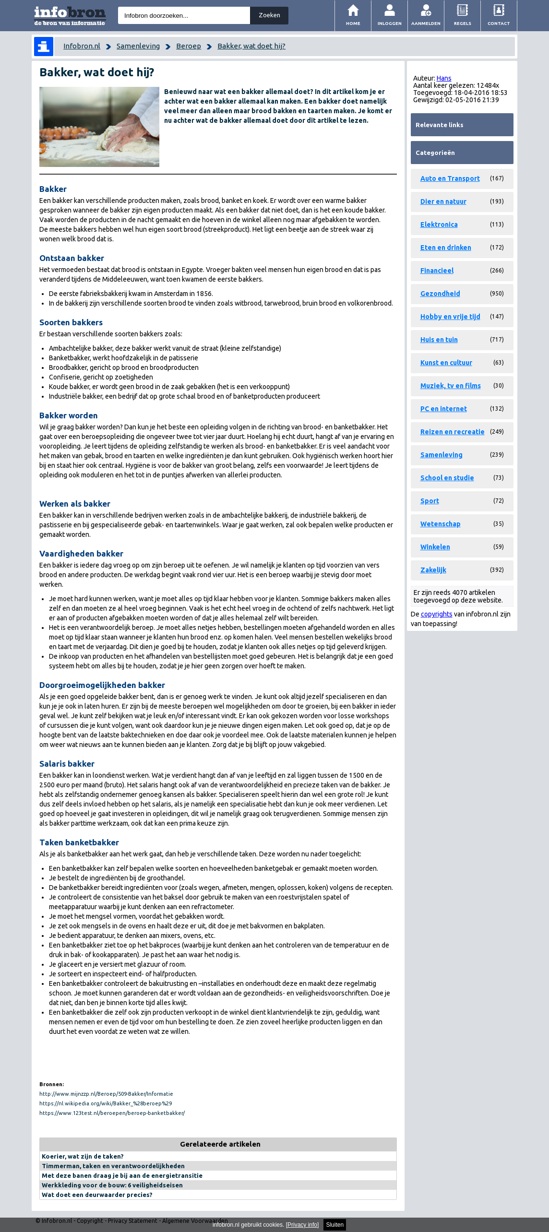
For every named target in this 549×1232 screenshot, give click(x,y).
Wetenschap (440, 524)
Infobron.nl (81, 46)
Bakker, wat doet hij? (251, 46)
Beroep (188, 46)
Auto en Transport (450, 178)
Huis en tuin (439, 340)
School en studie (447, 478)
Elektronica (439, 224)
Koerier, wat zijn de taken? (83, 1156)
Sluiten (335, 1224)
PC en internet (443, 409)
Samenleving (138, 46)
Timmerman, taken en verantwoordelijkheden (113, 1165)
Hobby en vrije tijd (450, 316)
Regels (462, 23)
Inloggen (390, 23)
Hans (444, 78)
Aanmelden (426, 23)
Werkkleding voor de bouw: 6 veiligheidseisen (112, 1185)
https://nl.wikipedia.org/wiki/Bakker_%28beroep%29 (105, 1103)
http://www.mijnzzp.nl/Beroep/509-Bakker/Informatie (106, 1094)
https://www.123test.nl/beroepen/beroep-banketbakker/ (112, 1113)
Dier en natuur (443, 201)
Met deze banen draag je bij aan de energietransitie (122, 1175)
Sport (429, 501)
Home (353, 23)
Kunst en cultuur (446, 363)
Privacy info (302, 1224)
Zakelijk (433, 570)
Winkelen (435, 547)
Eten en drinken (445, 247)
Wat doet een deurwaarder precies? (97, 1194)
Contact (499, 23)
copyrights (437, 614)
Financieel (437, 270)
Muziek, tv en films (450, 386)
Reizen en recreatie (452, 432)
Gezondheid (440, 293)
